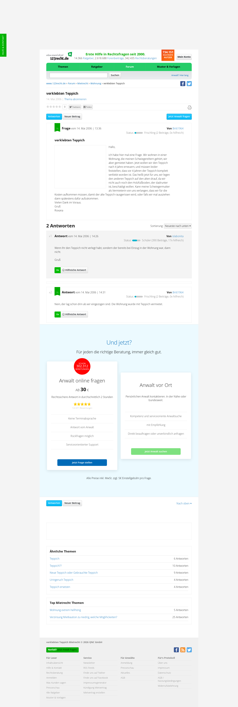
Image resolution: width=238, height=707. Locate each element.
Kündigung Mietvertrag (95, 688)
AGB (123, 678)
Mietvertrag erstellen (94, 693)
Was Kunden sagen (56, 683)
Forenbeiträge (115, 58)
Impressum (164, 668)
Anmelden (51, 678)
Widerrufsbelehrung (168, 686)
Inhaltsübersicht (54, 663)
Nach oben (184, 503)
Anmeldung (126, 663)
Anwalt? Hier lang (179, 75)
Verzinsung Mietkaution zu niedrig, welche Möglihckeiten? (83, 617)
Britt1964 (178, 128)
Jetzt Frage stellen (82, 462)
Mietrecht (82, 83)
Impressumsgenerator (94, 683)
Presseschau (53, 688)
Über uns (162, 663)
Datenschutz (164, 673)
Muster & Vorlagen (168, 67)
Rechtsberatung (54, 673)
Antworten (54, 117)
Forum (130, 67)
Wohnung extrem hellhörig (65, 610)
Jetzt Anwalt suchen (156, 451)
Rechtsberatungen (146, 58)
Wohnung (95, 83)
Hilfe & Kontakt (3, 45)
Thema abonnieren (75, 99)
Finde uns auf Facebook (95, 678)
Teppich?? (56, 566)
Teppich (54, 558)
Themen (63, 67)
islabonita (177, 236)
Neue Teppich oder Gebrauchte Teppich (74, 572)
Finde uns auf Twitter (94, 673)
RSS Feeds (88, 668)
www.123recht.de (56, 83)
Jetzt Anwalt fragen (179, 117)
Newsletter (89, 663)
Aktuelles (125, 673)
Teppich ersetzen (60, 587)
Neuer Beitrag (72, 117)
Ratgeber (88, 58)
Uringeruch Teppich (61, 580)
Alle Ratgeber (53, 693)
